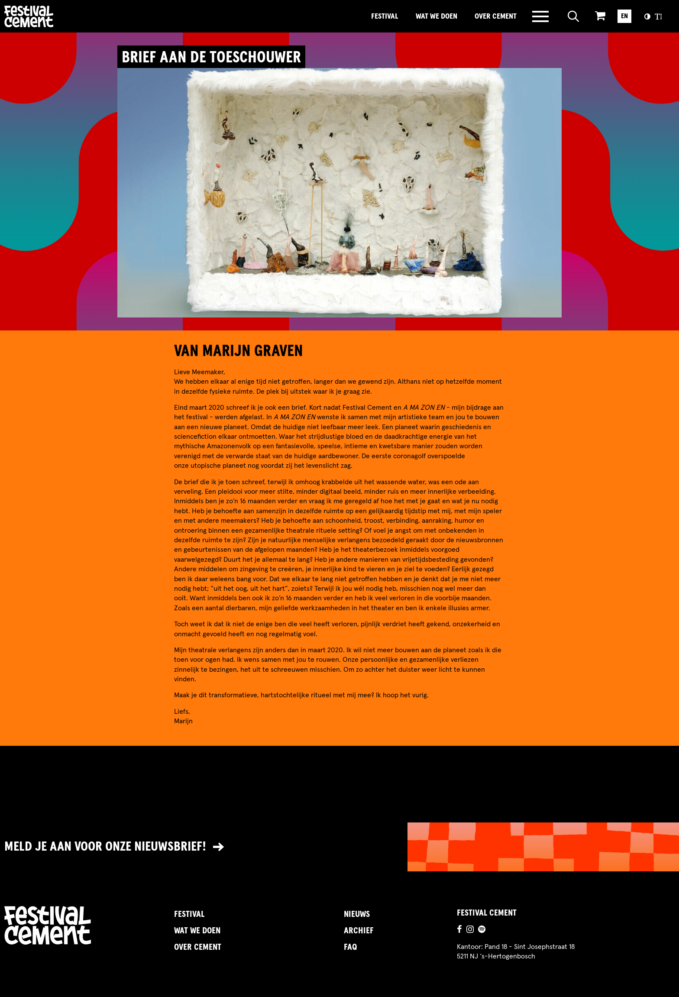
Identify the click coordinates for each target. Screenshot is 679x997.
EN (624, 16)
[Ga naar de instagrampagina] (470, 930)
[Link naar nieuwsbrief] (339, 846)
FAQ (350, 947)
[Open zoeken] (573, 16)
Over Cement (496, 16)
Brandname (58, 16)
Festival (384, 16)
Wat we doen (436, 16)
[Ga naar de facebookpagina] (459, 930)
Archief (359, 930)
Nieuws (357, 914)
